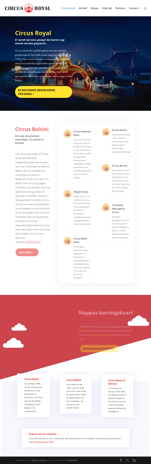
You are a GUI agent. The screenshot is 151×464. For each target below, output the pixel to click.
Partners (120, 8)
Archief (83, 8)
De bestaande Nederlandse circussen (37, 91)
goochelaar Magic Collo (48, 443)
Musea (94, 8)
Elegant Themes (39, 460)
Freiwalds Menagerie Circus (117, 213)
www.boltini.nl (33, 240)
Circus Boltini (74, 385)
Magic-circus (81, 197)
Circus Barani (118, 171)
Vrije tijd (107, 8)
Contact (133, 8)
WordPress (72, 460)
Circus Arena (118, 136)
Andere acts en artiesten (48, 436)
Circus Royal (68, 8)
